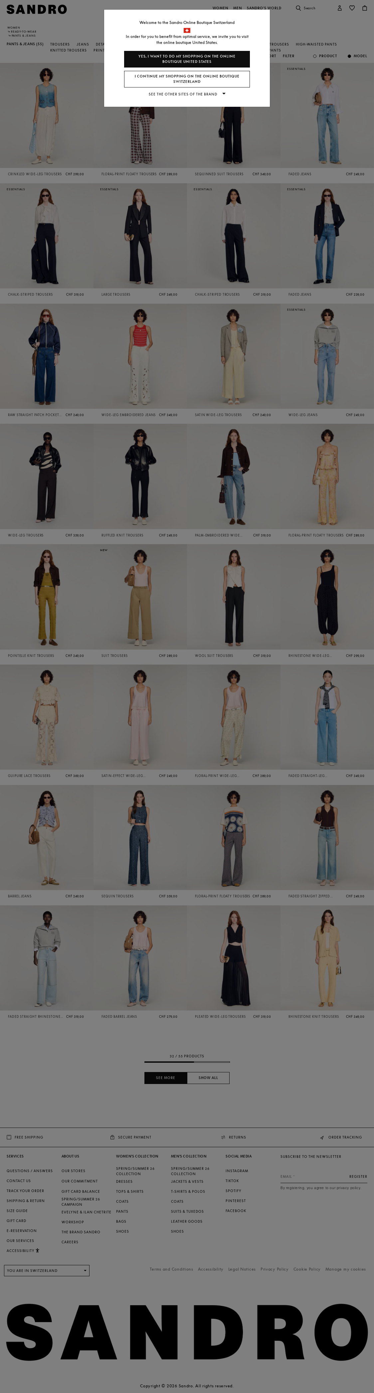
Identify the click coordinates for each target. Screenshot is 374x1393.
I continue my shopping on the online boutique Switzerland (187, 79)
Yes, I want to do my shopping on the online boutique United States (187, 59)
